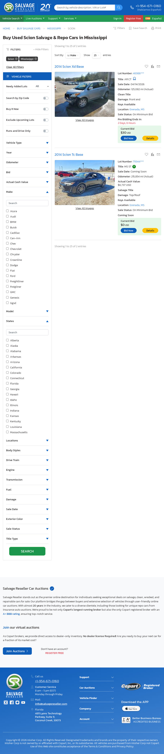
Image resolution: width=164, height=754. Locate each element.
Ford (10, 276)
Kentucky (13, 421)
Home (6, 28)
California (14, 367)
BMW (11, 222)
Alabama (13, 351)
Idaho (11, 400)
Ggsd (11, 303)
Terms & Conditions (99, 746)
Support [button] (53, 18)
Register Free (54, 653)
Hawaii (12, 394)
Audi (11, 216)
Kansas (12, 416)
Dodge (12, 265)
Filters (119, 28)
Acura (11, 211)
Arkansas (13, 357)
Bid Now (128, 138)
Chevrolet (13, 249)
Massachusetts (16, 432)
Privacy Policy (125, 746)
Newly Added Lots (16, 86)
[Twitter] (6, 703)
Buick (11, 227)
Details (150, 138)
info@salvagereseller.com (51, 703)
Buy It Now (12, 109)
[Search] (119, 8)
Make (73, 55)
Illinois (12, 405)
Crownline (14, 260)
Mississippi (54, 28)
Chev (11, 243)
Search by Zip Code (17, 98)
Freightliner (15, 281)
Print (156, 28)
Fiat (10, 270)
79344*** (138, 162)
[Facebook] (11, 703)
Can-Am (13, 238)
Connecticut (15, 378)
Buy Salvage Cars (28, 28)
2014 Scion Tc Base (69, 154)
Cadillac (13, 233)
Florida (12, 383)
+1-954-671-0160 (148, 5)
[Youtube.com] (23, 703)
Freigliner (13, 287)
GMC (11, 292)
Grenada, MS (137, 109)
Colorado (13, 373)
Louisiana (14, 427)
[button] (12, 18)
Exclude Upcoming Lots (20, 120)
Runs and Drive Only (18, 131)
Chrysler (13, 254)
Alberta (12, 340)
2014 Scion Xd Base (69, 66)
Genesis (12, 298)
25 (95, 55)
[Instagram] (17, 703)
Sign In (117, 18)
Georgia (12, 389)
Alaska (12, 346)
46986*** (138, 73)
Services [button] (69, 18)
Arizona (13, 362)
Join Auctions (15, 651)
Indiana (12, 410)
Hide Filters (40, 49)
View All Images (84, 120)
